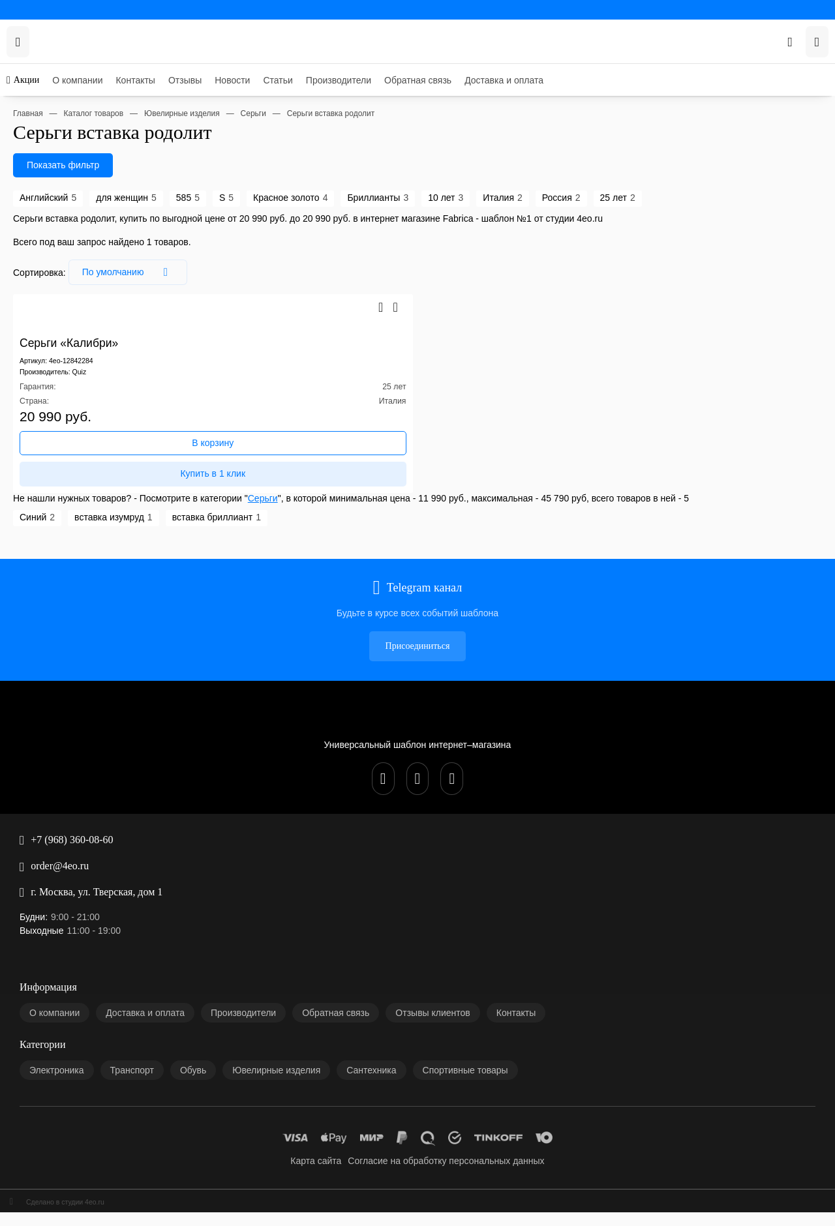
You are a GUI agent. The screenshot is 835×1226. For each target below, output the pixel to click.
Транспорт (51, 893)
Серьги (235, 536)
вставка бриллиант (141, 555)
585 (119, 241)
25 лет (361, 241)
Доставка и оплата (66, 142)
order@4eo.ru (30, 674)
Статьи (44, 110)
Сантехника (54, 924)
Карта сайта (54, 974)
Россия (331, 241)
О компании (54, 69)
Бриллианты (228, 241)
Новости (48, 100)
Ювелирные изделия (71, 914)
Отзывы (46, 90)
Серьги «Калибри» (41, 355)
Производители (61, 121)
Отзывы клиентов (65, 833)
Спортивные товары (70, 935)
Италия (299, 241)
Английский (31, 241)
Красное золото (169, 241)
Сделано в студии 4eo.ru (52, 1014)
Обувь (43, 903)
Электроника (56, 883)
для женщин (83, 241)
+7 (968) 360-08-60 (41, 663)
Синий (20, 555)
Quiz (78, 394)
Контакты (50, 79)
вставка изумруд (69, 555)
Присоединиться (37, 614)
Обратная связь (61, 131)
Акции (18, 49)
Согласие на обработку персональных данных (120, 984)
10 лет (268, 241)
